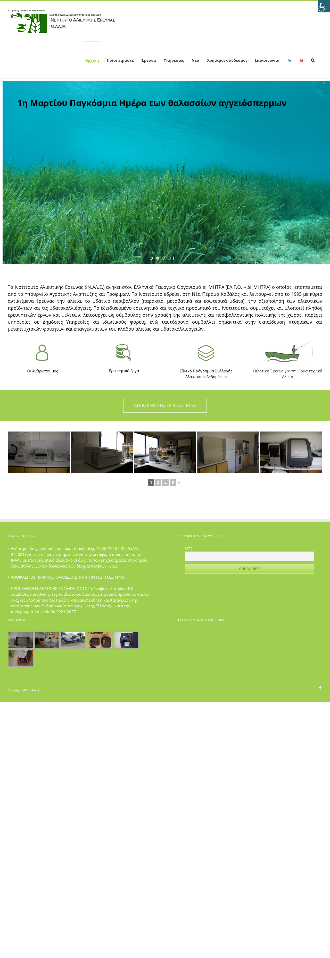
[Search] (313, 60)
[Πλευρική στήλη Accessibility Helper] (324, 6)
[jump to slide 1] (157, 258)
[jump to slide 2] (163, 258)
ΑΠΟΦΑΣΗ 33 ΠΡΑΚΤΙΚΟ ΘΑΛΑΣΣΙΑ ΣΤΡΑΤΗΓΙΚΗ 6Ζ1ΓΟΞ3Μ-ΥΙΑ (68, 577)
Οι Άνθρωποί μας (42, 370)
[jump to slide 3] (169, 258)
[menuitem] (92, 60)
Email (190, 548)
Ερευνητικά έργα (124, 370)
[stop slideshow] (174, 258)
